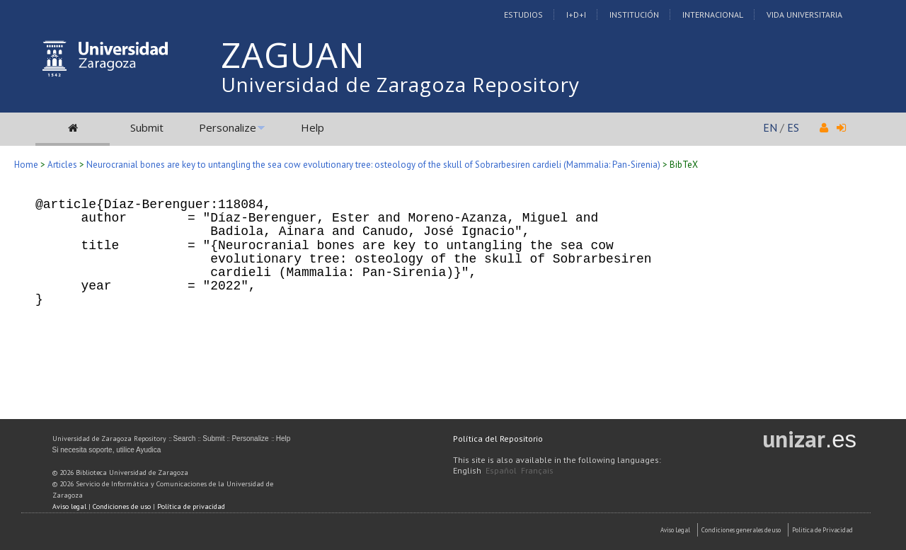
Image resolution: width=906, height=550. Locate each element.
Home (26, 165)
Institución (634, 14)
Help (312, 127)
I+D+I (576, 14)
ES (793, 127)
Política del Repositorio (498, 438)
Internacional (712, 14)
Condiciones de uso (122, 506)
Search (184, 438)
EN (770, 127)
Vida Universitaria (804, 14)
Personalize (227, 127)
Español (501, 470)
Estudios (523, 14)
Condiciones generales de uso (741, 530)
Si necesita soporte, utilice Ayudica (106, 450)
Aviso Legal (675, 530)
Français (537, 470)
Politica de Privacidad (822, 530)
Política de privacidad (191, 506)
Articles (62, 165)
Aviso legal (69, 506)
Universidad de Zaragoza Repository (400, 84)
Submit (147, 127)
